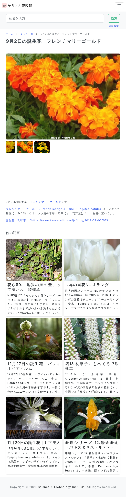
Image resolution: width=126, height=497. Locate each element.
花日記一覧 (27, 33)
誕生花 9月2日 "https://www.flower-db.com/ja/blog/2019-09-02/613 (57, 220)
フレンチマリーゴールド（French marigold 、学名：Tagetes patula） (54, 209)
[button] (14, 147)
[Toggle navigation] (119, 5)
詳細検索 (114, 26)
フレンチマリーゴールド (46, 202)
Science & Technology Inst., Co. (62, 487)
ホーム (10, 33)
